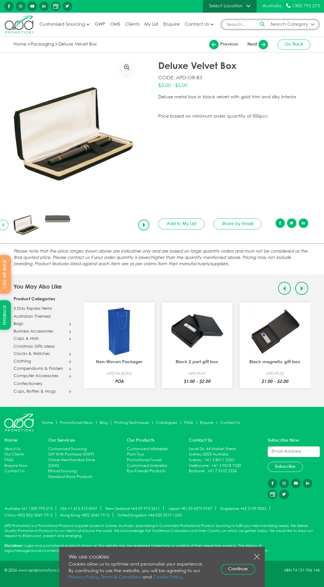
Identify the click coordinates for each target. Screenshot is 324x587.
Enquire (171, 24)
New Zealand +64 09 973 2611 (132, 508)
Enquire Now (16, 466)
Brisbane (197, 471)
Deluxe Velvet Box (78, 44)
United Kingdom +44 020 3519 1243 (149, 515)
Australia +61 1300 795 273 (28, 508)
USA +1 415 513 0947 (78, 508)
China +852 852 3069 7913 (28, 515)
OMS (115, 24)
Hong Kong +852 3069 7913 (84, 515)
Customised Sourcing (62, 24)
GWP (100, 24)
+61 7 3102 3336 (222, 471)
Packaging (42, 44)
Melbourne (199, 466)
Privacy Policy (83, 577)
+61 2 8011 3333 (219, 460)
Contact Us (197, 24)
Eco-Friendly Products (146, 471)
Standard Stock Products (70, 477)
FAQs (188, 423)
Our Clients (14, 454)
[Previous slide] (284, 288)
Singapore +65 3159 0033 (243, 508)
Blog (104, 423)
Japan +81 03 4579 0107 (190, 508)
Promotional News (76, 423)
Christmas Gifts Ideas (34, 347)
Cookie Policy (167, 577)
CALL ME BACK (5, 274)
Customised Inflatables (147, 449)
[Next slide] (143, 225)
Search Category (289, 24)
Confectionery (28, 384)
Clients (132, 24)
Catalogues (167, 423)
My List (151, 24)
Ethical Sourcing (62, 471)
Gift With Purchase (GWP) (71, 454)
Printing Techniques (131, 423)
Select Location (226, 6)
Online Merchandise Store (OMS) (71, 463)
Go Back (294, 44)
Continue (238, 569)
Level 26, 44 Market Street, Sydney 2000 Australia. (213, 451)
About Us (12, 449)
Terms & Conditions (121, 577)
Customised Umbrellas (147, 466)
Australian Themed (32, 317)
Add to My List (181, 224)
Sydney (195, 460)
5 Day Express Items (33, 309)
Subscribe (285, 466)
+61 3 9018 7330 (226, 466)
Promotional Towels (144, 460)
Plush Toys (135, 454)
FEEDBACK (5, 315)
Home (20, 44)
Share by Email (237, 224)
